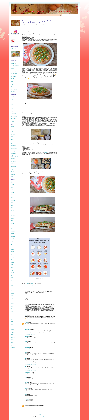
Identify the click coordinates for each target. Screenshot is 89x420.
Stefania (26, 322)
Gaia (25, 404)
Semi (11, 309)
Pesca (12, 282)
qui (42, 278)
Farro (12, 226)
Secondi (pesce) (13, 118)
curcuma (12, 344)
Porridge (12, 296)
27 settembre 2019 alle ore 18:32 (30, 339)
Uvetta (12, 324)
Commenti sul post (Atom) (41, 416)
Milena (26, 341)
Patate (12, 277)
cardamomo (13, 337)
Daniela (28, 283)
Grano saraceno (13, 243)
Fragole (12, 239)
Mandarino (12, 256)
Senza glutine (13, 164)
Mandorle (12, 257)
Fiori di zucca (13, 236)
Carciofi (12, 205)
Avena (12, 194)
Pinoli (12, 285)
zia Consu (26, 382)
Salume (12, 308)
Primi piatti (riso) (13, 113)
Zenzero (12, 329)
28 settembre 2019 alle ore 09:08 (30, 364)
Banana (12, 199)
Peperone (12, 278)
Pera (11, 280)
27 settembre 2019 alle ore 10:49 (30, 294)
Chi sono (19, 15)
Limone (12, 252)
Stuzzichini (12, 121)
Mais (11, 254)
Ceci (11, 208)
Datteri (12, 220)
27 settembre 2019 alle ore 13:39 (30, 313)
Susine (12, 316)
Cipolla (12, 212)
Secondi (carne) (13, 115)
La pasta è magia (14, 148)
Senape (12, 311)
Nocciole (12, 272)
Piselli (12, 287)
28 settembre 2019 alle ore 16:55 (30, 380)
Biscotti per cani (13, 63)
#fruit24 (12, 128)
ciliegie (12, 340)
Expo (11, 139)
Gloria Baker (27, 399)
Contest (12, 136)
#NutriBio (12, 126)
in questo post (52, 79)
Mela (11, 259)
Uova (12, 321)
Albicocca (12, 182)
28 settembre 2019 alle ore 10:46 (30, 370)
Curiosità (12, 137)
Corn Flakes (13, 215)
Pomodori (12, 293)
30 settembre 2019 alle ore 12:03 (30, 397)
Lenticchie (12, 251)
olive (11, 345)
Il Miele (12, 244)
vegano (12, 176)
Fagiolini (12, 223)
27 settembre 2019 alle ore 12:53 (30, 300)
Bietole (12, 202)
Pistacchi (12, 288)
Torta (11, 86)
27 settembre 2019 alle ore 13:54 (30, 320)
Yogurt (12, 327)
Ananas (12, 186)
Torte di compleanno (14, 89)
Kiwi (11, 246)
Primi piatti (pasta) (14, 111)
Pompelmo (12, 295)
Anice (12, 189)
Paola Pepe (27, 336)
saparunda (38, 73)
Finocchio (12, 233)
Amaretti (12, 184)
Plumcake (12, 83)
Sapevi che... (25, 15)
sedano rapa (13, 347)
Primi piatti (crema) (14, 110)
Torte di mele (13, 91)
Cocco (12, 213)
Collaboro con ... (32, 15)
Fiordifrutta (12, 141)
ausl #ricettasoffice (14, 169)
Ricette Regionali (13, 161)
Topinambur (13, 318)
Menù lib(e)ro (13, 158)
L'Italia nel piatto (13, 145)
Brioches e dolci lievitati (15, 65)
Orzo (11, 275)
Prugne (12, 300)
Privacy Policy (58, 15)
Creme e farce (13, 66)
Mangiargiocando (14, 155)
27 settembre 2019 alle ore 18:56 (30, 350)
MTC (29, 26)
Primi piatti (12, 108)
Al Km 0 (12, 131)
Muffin (12, 81)
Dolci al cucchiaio (14, 73)
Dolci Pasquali (13, 71)
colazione (12, 171)
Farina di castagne (14, 225)
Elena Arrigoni (27, 347)
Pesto (12, 283)
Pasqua (12, 104)
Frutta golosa (13, 79)
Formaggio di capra (14, 238)
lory (25, 366)
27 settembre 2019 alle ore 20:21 (30, 356)
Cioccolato (12, 210)
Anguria (12, 187)
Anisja (26, 377)
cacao (12, 334)
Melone (12, 264)
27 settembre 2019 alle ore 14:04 (30, 327)
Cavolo (12, 207)
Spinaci (12, 314)
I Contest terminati (41, 15)
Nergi (12, 270)
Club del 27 (13, 134)
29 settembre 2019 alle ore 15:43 (30, 386)
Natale (12, 101)
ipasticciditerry (27, 329)
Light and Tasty (13, 151)
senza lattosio (13, 174)
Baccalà (12, 197)
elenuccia (26, 388)
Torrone (12, 319)
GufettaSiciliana (27, 372)
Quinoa (12, 301)
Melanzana (12, 262)
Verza (12, 326)
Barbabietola (13, 200)
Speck (12, 313)
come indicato (46, 152)
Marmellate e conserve (14, 156)
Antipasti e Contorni (14, 97)
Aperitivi (12, 99)
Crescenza (12, 218)
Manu (26, 315)
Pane (12, 102)
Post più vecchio (53, 414)
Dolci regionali (13, 78)
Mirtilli (12, 265)
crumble (12, 342)
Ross (26, 394)
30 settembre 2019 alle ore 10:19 (30, 392)
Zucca (12, 331)
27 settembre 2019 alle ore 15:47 (30, 334)
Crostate (12, 68)
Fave (11, 228)
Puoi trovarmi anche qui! (50, 15)
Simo (26, 358)
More (11, 267)
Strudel (12, 84)
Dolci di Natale (13, 76)
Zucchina (12, 332)
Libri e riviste (13, 150)
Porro (12, 298)
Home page (14, 15)
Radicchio (12, 303)
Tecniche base (13, 166)
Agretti (12, 181)
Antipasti (12, 96)
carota (12, 339)
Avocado (12, 195)
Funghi (12, 241)
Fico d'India (13, 231)
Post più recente (25, 414)
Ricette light (13, 163)
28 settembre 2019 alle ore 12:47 (30, 375)
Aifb (11, 129)
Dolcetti (12, 70)
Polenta (12, 290)
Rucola (12, 306)
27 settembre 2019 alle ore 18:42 (30, 345)
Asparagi (12, 192)
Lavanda (12, 249)
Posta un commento (26, 409)
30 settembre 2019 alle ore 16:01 (30, 402)
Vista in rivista (13, 168)
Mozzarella (12, 269)
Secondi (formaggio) (14, 116)
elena (26, 352)
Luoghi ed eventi (13, 153)
